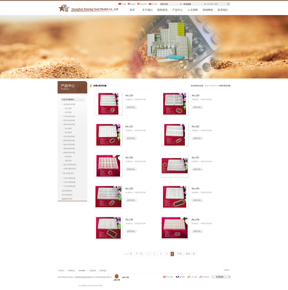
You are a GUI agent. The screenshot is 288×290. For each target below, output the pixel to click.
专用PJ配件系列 (69, 169)
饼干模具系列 (67, 195)
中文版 (122, 4)
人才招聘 (192, 9)
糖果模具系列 (67, 199)
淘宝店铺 (169, 277)
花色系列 (68, 161)
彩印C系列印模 (69, 120)
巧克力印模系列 (68, 99)
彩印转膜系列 (67, 191)
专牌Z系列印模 (69, 149)
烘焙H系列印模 (69, 153)
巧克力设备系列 (68, 173)
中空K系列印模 (69, 116)
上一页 (128, 254)
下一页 (139, 254)
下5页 (179, 254)
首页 (132, 9)
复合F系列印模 (69, 145)
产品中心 (177, 9)
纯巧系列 (68, 112)
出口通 (194, 277)
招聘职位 (71, 271)
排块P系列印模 (69, 124)
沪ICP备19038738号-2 (103, 277)
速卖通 (206, 277)
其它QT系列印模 (69, 165)
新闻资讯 (162, 9)
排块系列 (68, 157)
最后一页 (190, 254)
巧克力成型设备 (69, 178)
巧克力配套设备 (69, 186)
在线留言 (92, 271)
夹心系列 (68, 108)
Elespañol (142, 4)
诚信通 (182, 277)
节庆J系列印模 (69, 137)
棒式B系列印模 (69, 141)
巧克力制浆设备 (69, 182)
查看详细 (130, 107)
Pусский (153, 4)
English (132, 4)
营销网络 (208, 9)
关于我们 (147, 9)
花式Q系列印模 (69, 104)
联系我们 (223, 9)
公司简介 (61, 271)
